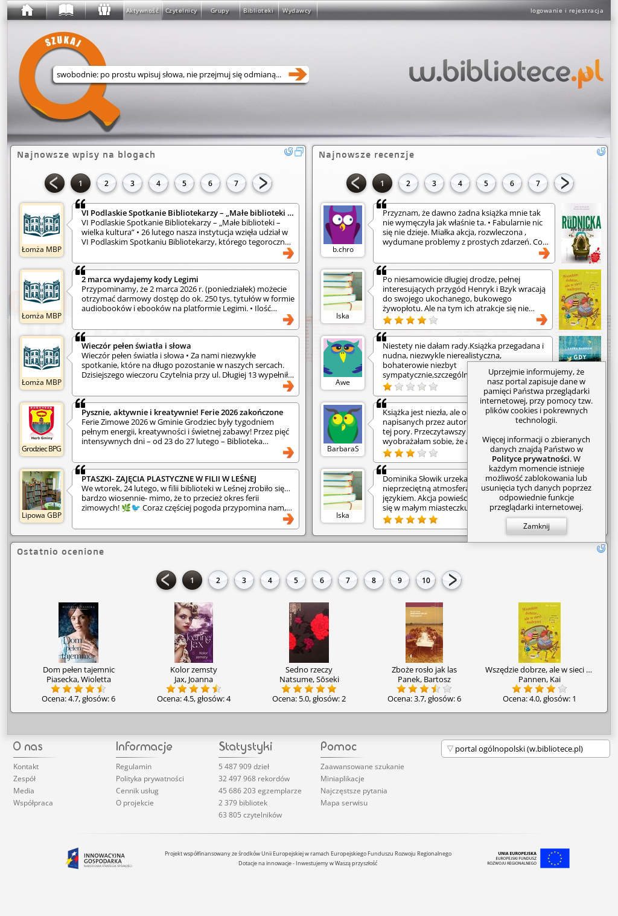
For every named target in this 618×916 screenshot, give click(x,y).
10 (426, 580)
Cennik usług (137, 790)
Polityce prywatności (531, 458)
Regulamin (133, 766)
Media (23, 790)
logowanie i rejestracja (567, 10)
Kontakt (26, 766)
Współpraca (33, 803)
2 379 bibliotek (242, 803)
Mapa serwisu (344, 803)
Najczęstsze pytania (353, 790)
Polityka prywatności (150, 778)
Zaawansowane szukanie (362, 766)
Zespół (24, 778)
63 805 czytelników (250, 815)
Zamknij (536, 526)
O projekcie (135, 803)
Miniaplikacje (342, 778)
